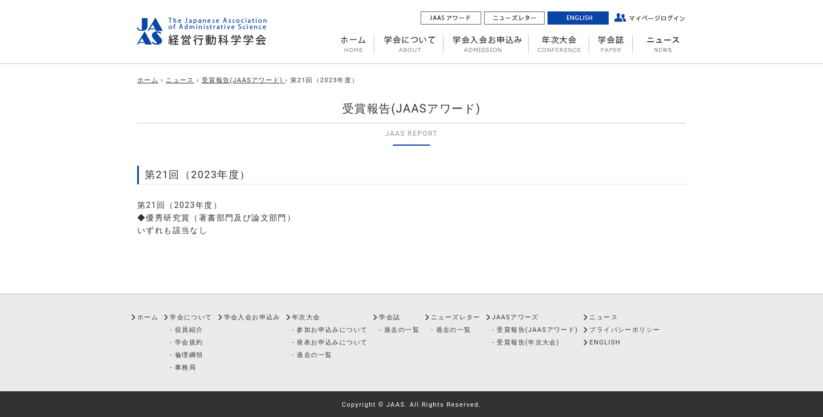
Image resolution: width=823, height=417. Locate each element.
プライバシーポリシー (624, 330)
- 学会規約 (186, 342)
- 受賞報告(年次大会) (526, 342)
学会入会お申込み (252, 317)
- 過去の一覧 (312, 355)
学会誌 (389, 317)
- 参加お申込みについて (330, 330)
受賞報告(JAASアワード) (243, 80)
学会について (191, 317)
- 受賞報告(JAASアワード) (535, 330)
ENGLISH (605, 342)
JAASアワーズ (515, 317)
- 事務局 (183, 367)
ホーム (147, 80)
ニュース (180, 80)
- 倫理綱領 (186, 355)
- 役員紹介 (186, 330)
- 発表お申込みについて (330, 342)
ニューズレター (456, 317)
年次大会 (306, 317)
